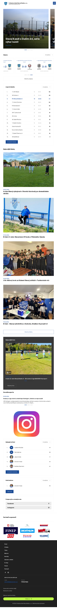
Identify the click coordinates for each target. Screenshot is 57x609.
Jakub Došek (17, 458)
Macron (6, 555)
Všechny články (28, 333)
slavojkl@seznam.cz (11, 583)
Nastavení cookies (7, 592)
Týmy (5, 552)
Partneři (6, 570)
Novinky (6, 558)
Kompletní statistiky (12, 474)
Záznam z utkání (8, 561)
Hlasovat (9, 493)
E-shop (6, 564)
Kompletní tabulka (12, 142)
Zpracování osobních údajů (9, 590)
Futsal (6, 567)
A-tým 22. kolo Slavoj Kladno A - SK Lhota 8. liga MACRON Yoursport (27, 380)
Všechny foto (10, 387)
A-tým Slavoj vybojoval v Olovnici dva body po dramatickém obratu (27, 192)
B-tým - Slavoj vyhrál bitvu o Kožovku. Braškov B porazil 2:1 (27, 325)
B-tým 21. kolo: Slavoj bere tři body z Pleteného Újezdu (25, 237)
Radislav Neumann (19, 468)
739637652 (24, 583)
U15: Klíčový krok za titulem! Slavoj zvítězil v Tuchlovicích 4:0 (28, 281)
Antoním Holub (18, 463)
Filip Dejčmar (17, 454)
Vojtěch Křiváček (18, 449)
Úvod (5, 545)
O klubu (6, 549)
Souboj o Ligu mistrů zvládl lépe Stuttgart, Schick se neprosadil (23, 400)
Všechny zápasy (28, 79)
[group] (24, 66)
